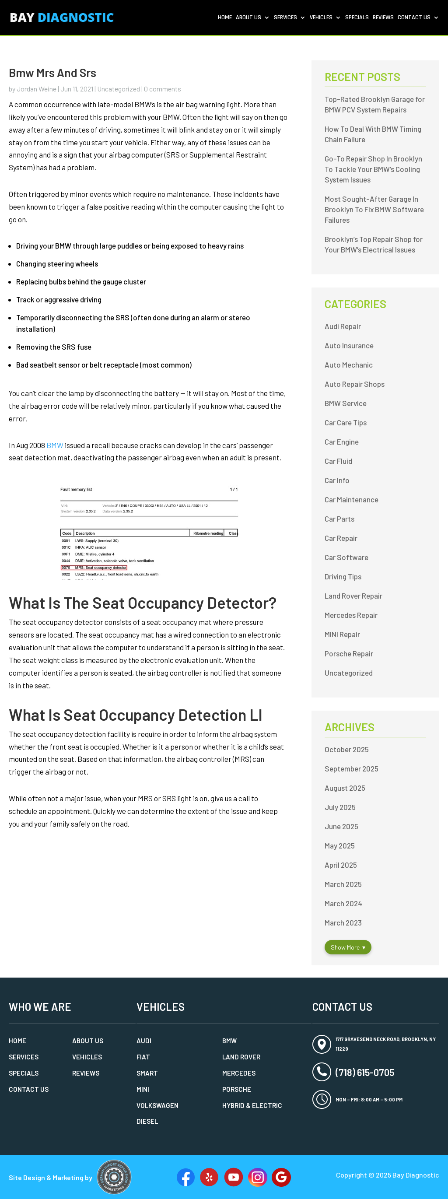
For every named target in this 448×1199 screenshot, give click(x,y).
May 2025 (340, 845)
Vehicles (321, 17)
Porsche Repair (349, 653)
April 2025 (341, 864)
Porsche (236, 1089)
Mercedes (239, 1073)
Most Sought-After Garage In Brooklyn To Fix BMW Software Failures (374, 209)
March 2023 (343, 922)
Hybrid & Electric (252, 1105)
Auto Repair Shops (355, 383)
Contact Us (414, 17)
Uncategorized (118, 88)
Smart (147, 1073)
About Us (248, 17)
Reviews (383, 17)
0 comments (162, 88)
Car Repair (341, 537)
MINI (142, 1089)
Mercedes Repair (351, 614)
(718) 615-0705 (365, 1072)
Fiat (143, 1057)
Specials (357, 17)
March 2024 (343, 903)
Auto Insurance (349, 345)
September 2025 (351, 768)
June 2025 (341, 826)
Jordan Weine (36, 88)
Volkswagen (157, 1105)
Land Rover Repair (353, 595)
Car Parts (339, 518)
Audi (143, 1041)
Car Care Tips (346, 422)
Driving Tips (343, 576)
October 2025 (347, 749)
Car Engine (342, 441)
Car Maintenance (351, 499)
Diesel (147, 1121)
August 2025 (345, 787)
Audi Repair (343, 326)
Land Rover (241, 1057)
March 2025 (343, 884)
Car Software (346, 557)
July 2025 (340, 807)
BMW (54, 445)
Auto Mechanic (349, 364)
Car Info (337, 480)
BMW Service (346, 403)
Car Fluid (338, 460)
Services (285, 17)
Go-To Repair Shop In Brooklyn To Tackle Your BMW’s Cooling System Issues (373, 169)
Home (225, 17)
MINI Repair (342, 634)
